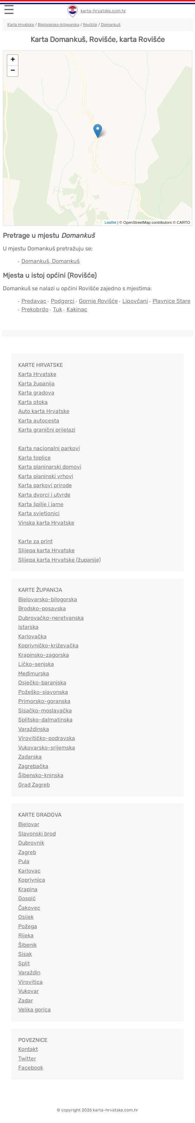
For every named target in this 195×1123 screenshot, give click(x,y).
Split (24, 963)
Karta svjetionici (39, 513)
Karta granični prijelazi (46, 429)
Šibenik (27, 944)
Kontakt (28, 1049)
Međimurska (33, 673)
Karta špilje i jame (40, 504)
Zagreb (27, 852)
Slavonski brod (37, 833)
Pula (23, 861)
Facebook (30, 1067)
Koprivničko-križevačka (48, 645)
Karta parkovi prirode (45, 485)
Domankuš (111, 24)
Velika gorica (34, 1009)
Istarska (28, 627)
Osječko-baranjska (42, 682)
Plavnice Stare (171, 301)
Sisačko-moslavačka (45, 710)
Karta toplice (34, 457)
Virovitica (30, 982)
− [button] (13, 71)
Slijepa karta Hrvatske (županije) (59, 559)
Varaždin (29, 972)
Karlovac (29, 870)
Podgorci (62, 301)
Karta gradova (36, 392)
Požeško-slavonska (43, 692)
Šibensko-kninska (40, 775)
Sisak (25, 954)
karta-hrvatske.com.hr (103, 10)
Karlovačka (32, 636)
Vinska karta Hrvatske (46, 522)
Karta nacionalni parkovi (49, 448)
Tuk (57, 309)
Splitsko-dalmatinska (45, 719)
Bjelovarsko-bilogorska (58, 24)
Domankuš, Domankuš (50, 261)
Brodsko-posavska (42, 608)
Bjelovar (28, 824)
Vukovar (28, 991)
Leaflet (110, 222)
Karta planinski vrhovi (45, 476)
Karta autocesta (38, 420)
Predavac (33, 301)
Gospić (27, 898)
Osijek (26, 917)
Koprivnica (31, 879)
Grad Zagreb (34, 784)
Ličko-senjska (36, 664)
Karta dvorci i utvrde (44, 494)
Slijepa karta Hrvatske (46, 550)
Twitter (27, 1058)
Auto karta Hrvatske (43, 411)
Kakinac (77, 309)
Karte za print (35, 541)
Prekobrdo (34, 309)
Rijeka (26, 935)
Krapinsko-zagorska (43, 655)
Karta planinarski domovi (49, 466)
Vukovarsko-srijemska (46, 747)
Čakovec (29, 907)
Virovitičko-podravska (46, 738)
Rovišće (90, 24)
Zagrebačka (33, 766)
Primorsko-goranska (44, 701)
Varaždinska (33, 729)
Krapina (28, 889)
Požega (27, 926)
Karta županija (36, 383)
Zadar (25, 1000)
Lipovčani (135, 301)
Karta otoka (33, 402)
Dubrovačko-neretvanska (51, 617)
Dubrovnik (31, 842)
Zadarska (30, 756)
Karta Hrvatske (20, 24)
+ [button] (13, 60)
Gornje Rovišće (98, 301)
